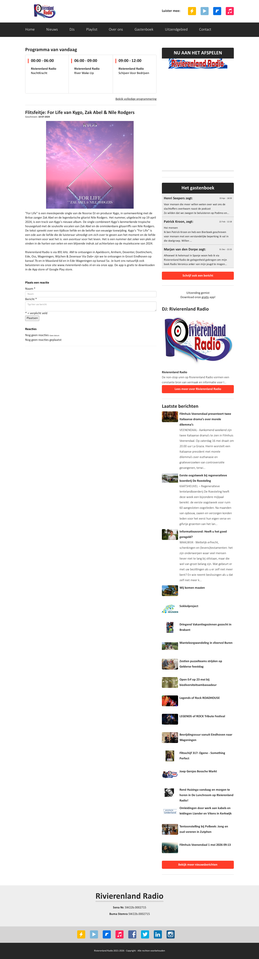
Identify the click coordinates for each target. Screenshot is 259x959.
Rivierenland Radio (129, 896)
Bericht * (31, 299)
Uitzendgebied (176, 30)
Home (30, 30)
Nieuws (52, 30)
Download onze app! (197, 297)
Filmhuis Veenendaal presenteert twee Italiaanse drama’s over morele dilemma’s (205, 419)
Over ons (116, 30)
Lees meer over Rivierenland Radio (198, 389)
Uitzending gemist (198, 293)
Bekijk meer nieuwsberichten (197, 864)
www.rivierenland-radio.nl (74, 265)
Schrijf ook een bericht (198, 275)
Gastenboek (144, 30)
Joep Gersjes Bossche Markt (198, 771)
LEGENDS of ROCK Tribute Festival (202, 716)
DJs (72, 30)
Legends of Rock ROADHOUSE (200, 698)
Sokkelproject (189, 606)
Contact (205, 30)
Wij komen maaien (192, 588)
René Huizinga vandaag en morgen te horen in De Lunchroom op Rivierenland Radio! (206, 795)
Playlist (91, 30)
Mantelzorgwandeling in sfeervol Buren (206, 643)
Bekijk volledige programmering (135, 99)
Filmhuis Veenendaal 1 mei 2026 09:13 (205, 845)
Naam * (30, 289)
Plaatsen (32, 318)
